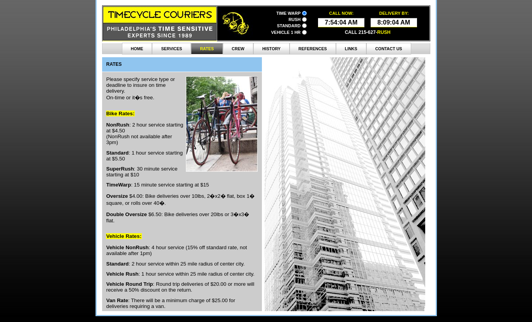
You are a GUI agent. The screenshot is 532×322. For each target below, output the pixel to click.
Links (351, 48)
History (271, 48)
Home (137, 48)
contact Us (388, 48)
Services (171, 48)
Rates (207, 48)
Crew (238, 48)
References (313, 48)
